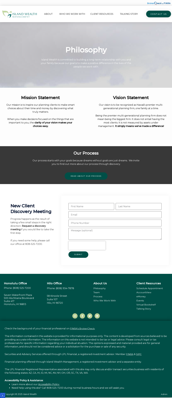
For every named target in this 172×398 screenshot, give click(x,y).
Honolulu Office (15, 283)
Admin (164, 394)
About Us (100, 283)
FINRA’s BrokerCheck (82, 329)
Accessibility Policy (48, 385)
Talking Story (129, 14)
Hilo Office (54, 283)
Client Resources (102, 14)
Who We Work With (72, 14)
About (49, 14)
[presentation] (87, 245)
